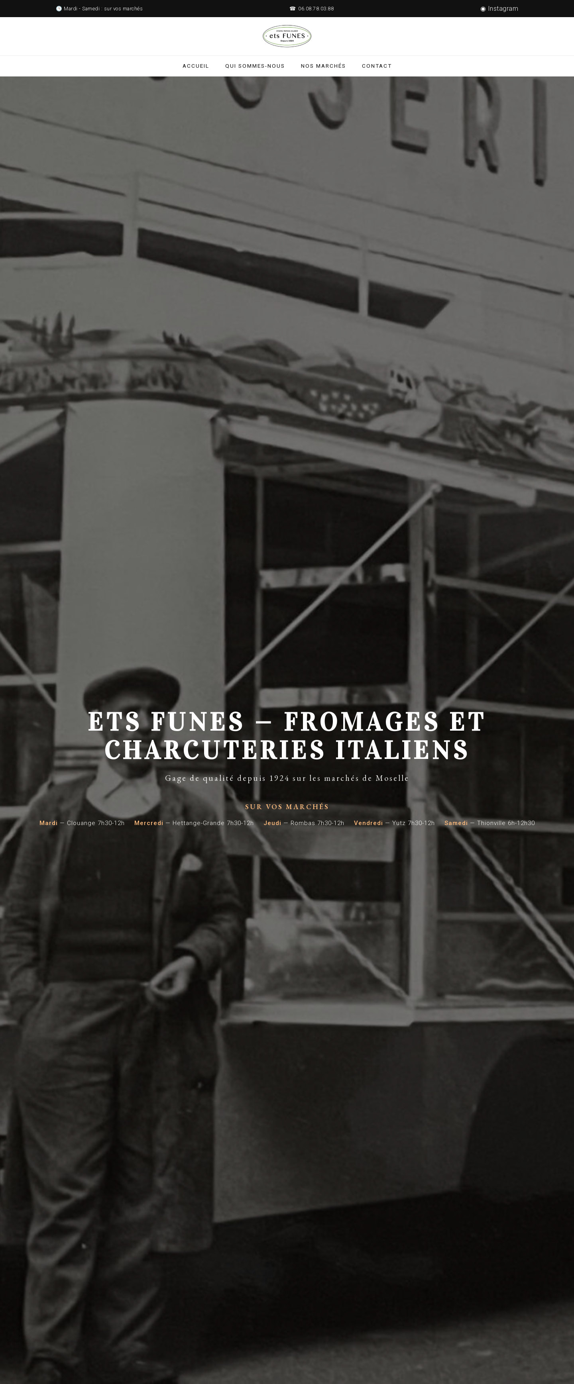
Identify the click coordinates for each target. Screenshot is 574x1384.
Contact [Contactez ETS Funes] (377, 66)
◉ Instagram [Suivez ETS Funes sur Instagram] (499, 8)
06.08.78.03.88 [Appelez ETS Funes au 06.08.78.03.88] (316, 9)
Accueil (196, 66)
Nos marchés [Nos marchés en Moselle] (323, 66)
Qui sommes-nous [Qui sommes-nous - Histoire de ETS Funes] (255, 66)
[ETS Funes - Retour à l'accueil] (286, 36)
